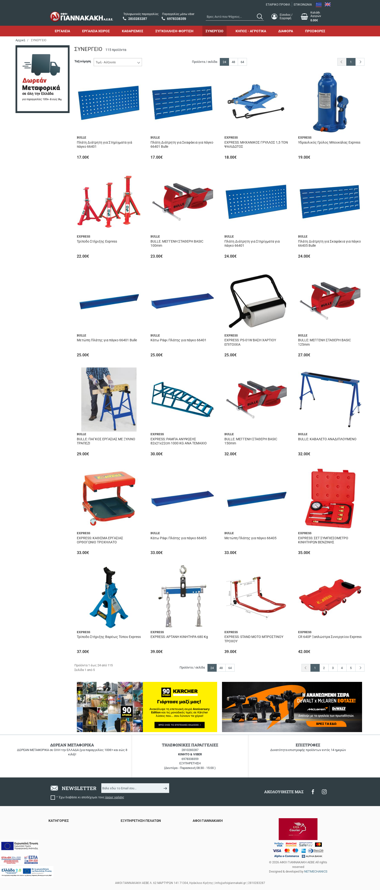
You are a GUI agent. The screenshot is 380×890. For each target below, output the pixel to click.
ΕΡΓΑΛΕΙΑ (62, 31)
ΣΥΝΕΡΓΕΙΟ (214, 31)
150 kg (31, 379)
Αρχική (20, 40)
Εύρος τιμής (29, 498)
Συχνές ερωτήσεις (134, 829)
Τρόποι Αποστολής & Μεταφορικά (144, 840)
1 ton (29, 386)
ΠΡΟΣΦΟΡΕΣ (315, 31)
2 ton (29, 420)
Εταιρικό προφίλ (204, 829)
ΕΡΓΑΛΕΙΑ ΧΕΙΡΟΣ (96, 31)
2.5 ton (31, 393)
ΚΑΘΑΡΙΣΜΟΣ (132, 31)
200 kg (31, 399)
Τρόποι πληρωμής (133, 846)
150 (29, 272)
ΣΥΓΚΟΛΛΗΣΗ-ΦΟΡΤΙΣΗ (174, 31)
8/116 (30, 475)
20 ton (30, 406)
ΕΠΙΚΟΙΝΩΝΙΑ (303, 4)
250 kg (31, 414)
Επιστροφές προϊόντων (137, 835)
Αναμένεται (34, 195)
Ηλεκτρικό (33, 139)
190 (29, 279)
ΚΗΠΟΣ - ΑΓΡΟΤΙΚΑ (251, 31)
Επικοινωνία (201, 835)
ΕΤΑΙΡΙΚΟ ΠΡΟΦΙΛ (278, 4)
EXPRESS (33, 87)
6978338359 (190, 759)
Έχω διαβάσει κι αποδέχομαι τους (91, 797)
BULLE (30, 73)
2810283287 (190, 750)
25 (28, 300)
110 (29, 265)
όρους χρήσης (114, 797)
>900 (29, 444)
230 (29, 241)
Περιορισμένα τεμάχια (41, 202)
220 (29, 234)
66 (28, 328)
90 (28, 335)
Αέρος (30, 132)
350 (29, 314)
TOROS (31, 108)
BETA (30, 66)
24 (224, 62)
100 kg (31, 358)
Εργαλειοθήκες (37, 164)
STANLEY (33, 101)
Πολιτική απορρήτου (207, 846)
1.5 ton (31, 351)
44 (28, 321)
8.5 (28, 482)
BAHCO (31, 59)
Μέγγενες (33, 171)
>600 (29, 437)
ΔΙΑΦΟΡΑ (285, 31)
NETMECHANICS (315, 871)
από (22, 530)
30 (28, 307)
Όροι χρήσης (201, 840)
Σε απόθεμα (34, 209)
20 (28, 286)
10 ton (30, 365)
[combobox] (235, 16)
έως (41, 530)
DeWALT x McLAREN (40, 80)
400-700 (32, 451)
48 (233, 62)
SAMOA (31, 94)
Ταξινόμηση (82, 61)
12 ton (30, 372)
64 (242, 62)
